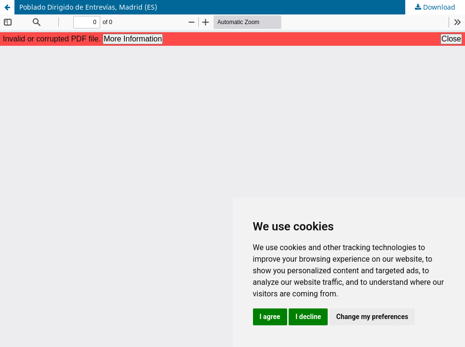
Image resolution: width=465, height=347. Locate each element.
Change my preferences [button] (372, 316)
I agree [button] (270, 316)
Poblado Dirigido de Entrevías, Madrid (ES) (88, 7)
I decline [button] (308, 316)
